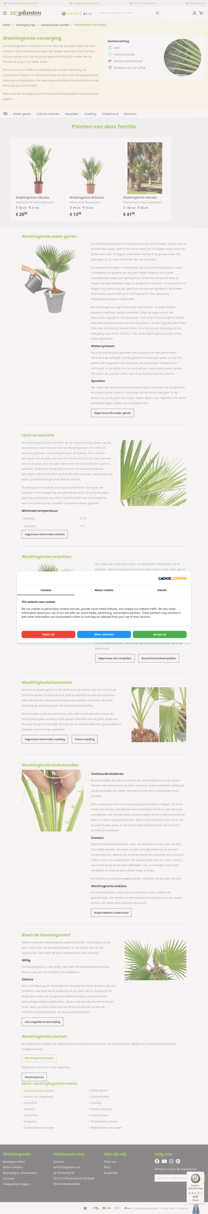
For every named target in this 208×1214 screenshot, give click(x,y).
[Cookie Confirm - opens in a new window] (172, 578)
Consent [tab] (46, 590)
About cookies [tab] (104, 590)
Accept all (159, 634)
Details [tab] (162, 590)
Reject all (48, 634)
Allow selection (104, 634)
